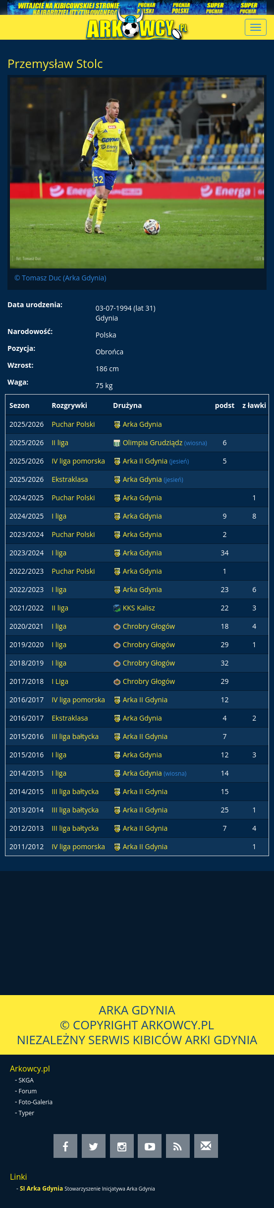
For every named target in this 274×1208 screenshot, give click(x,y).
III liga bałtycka (75, 736)
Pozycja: (21, 348)
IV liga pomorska (78, 461)
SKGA (26, 1080)
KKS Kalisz (139, 607)
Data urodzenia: (34, 304)
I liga (59, 516)
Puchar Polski (73, 424)
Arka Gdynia (142, 424)
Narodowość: (30, 331)
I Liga (60, 681)
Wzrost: (20, 365)
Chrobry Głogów (149, 626)
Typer (27, 1113)
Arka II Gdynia (146, 461)
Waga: (17, 382)
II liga (60, 442)
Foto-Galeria (36, 1102)
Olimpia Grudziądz (153, 442)
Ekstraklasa (70, 479)
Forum (28, 1091)
